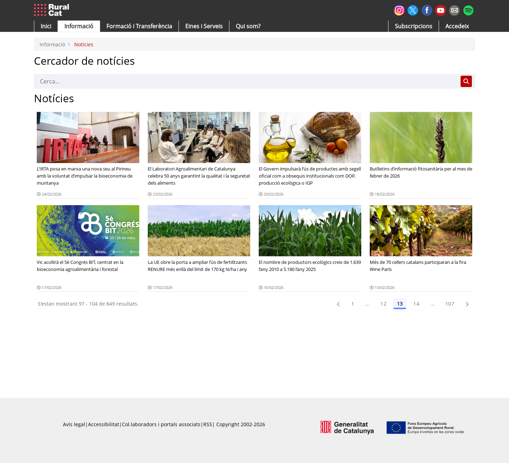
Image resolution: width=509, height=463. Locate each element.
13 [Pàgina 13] (400, 303)
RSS (207, 424)
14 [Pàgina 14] (416, 303)
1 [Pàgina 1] (352, 303)
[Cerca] (246, 81)
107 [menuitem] (449, 303)
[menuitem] (139, 26)
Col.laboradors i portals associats (161, 424)
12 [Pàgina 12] (383, 303)
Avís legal (74, 424)
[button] (46, 26)
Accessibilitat (103, 424)
